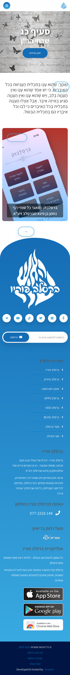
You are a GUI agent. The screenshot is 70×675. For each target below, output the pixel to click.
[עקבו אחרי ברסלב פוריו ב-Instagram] (52, 318)
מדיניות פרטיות (35, 652)
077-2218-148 (41, 513)
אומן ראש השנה (52, 389)
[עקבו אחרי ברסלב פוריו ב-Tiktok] (29, 318)
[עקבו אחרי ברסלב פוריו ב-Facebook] (63, 318)
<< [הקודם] (61, 86)
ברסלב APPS (53, 398)
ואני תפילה (55, 436)
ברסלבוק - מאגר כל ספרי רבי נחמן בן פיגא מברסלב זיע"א (35, 210)
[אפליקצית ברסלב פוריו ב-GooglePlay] (43, 609)
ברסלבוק (17, 138)
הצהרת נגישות (35, 658)
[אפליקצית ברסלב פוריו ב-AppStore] (43, 594)
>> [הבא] (26, 231)
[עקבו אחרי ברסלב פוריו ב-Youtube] (18, 318)
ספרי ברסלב (54, 427)
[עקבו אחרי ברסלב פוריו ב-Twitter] (41, 318)
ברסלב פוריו (54, 370)
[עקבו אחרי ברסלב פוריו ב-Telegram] (6, 318)
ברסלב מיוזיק (53, 379)
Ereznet (49, 669)
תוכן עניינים (35, 53)
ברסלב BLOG (53, 417)
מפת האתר (35, 664)
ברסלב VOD (54, 408)
